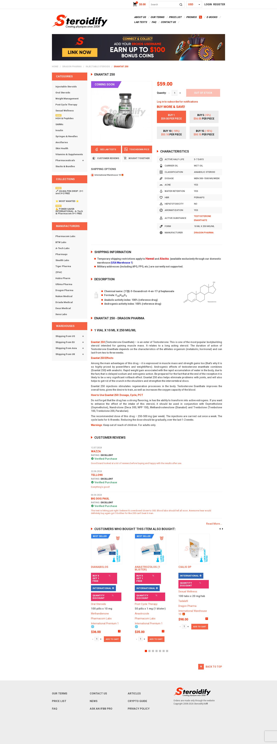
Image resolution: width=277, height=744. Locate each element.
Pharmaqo (61, 254)
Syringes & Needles (66, 136)
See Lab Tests (106, 149)
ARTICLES (134, 693)
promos (191, 17)
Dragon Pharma (72, 66)
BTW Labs (60, 242)
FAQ (154, 22)
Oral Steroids (62, 92)
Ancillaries (61, 142)
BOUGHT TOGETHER (137, 158)
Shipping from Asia (66, 348)
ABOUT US (140, 17)
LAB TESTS (140, 22)
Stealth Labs (62, 260)
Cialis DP (184, 567)
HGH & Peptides (64, 118)
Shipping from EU (65, 342)
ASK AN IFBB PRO (101, 708)
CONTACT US (168, 22)
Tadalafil (183, 601)
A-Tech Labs (62, 248)
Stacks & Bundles (65, 166)
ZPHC (58, 272)
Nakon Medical (63, 296)
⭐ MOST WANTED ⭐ (67, 201)
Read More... (214, 524)
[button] (146, 651)
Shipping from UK (65, 354)
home (55, 66)
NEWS (94, 701)
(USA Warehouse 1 (121, 262)
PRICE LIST (175, 17)
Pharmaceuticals (65, 160)
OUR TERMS (157, 17)
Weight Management (66, 98)
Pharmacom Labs (65, 236)
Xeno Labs (61, 314)
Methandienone (100, 613)
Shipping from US (65, 336)
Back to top (214, 666)
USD (190, 4)
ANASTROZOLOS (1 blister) (147, 568)
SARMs (59, 124)
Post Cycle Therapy (66, 104)
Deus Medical (63, 308)
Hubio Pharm (62, 278)
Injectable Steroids (98, 66)
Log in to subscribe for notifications (177, 101)
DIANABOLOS (99, 567)
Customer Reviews (106, 158)
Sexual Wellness (64, 110)
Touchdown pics (137, 149)
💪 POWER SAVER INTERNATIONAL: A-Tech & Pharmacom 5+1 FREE (69, 211)
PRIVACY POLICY (139, 708)
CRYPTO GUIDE (137, 701)
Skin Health (61, 148)
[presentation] (219, 529)
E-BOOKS (212, 17)
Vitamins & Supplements (69, 154)
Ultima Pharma (63, 284)
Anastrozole (142, 613)
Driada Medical (64, 302)
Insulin (59, 130)
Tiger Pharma (63, 266)
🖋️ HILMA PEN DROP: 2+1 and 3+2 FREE (69, 192)
